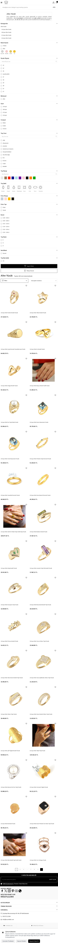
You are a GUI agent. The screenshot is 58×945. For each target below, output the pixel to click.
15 (2, 71)
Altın (3, 48)
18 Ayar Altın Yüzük (6, 32)
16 (2, 80)
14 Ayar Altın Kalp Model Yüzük (9, 568)
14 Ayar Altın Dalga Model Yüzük (9, 385)
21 (2, 91)
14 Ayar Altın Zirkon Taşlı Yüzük (9, 714)
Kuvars (3, 160)
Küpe (3, 207)
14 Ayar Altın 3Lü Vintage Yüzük (38, 860)
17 (2, 77)
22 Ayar (4, 112)
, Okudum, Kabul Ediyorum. (14, 884)
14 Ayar (4, 106)
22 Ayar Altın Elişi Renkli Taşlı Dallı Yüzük (11, 860)
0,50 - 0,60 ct (5, 220)
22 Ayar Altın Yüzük (6, 35)
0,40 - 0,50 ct (5, 218)
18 (2, 85)
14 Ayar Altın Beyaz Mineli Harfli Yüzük (39, 385)
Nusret (3, 253)
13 (2, 65)
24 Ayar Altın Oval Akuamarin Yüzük (10, 458)
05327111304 (7, 896)
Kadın (3, 125)
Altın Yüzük (3, 26)
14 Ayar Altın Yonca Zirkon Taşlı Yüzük (39, 641)
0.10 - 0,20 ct (5, 226)
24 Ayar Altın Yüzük (6, 38)
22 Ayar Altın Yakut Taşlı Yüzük (37, 750)
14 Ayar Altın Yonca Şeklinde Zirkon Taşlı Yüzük (42, 677)
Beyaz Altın (2, 52)
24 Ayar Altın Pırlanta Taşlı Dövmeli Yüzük (40, 458)
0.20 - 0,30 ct (5, 229)
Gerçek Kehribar (6, 152)
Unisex (3, 128)
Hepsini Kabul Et (34, 941)
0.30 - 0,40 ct (5, 232)
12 (2, 68)
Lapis (3, 163)
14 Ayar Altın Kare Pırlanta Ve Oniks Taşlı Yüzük (42, 823)
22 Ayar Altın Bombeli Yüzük (8, 823)
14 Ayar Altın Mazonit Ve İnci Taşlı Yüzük (11, 787)
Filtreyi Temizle (29, 271)
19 (2, 82)
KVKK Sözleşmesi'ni (8, 883)
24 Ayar (4, 115)
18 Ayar (4, 109)
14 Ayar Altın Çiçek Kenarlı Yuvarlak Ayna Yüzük (13, 349)
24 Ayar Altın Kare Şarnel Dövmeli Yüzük (40, 495)
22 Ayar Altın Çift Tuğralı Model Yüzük (10, 750)
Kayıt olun (52, 879)
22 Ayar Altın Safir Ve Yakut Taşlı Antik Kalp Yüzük (13, 531)
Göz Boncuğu (5, 154)
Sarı (14, 52)
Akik (3, 140)
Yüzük (3, 210)
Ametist (4, 146)
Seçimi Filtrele (29, 266)
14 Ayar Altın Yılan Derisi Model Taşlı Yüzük (12, 677)
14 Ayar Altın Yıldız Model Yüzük (38, 312)
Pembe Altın (6, 52)
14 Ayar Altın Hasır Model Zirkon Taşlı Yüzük (41, 714)
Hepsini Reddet (21, 941)
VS (2, 261)
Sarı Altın (10, 52)
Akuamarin (4, 143)
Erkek (3, 123)
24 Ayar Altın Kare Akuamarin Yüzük (39, 422)
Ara (54, 7)
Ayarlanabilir (5, 74)
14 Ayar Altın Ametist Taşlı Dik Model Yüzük (41, 568)
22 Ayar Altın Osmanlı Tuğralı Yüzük (39, 787)
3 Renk (3, 45)
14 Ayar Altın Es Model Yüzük (37, 349)
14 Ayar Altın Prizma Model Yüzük (9, 641)
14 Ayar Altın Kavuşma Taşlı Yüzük (9, 604)
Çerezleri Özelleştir (8, 941)
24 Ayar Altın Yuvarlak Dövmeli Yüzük (10, 495)
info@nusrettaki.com (8, 919)
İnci (2, 157)
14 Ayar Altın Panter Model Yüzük (9, 312)
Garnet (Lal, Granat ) (7, 149)
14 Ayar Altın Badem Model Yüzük (38, 531)
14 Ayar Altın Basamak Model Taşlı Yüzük (40, 604)
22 (2, 88)
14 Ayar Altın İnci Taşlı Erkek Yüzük (9, 422)
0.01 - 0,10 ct (5, 223)
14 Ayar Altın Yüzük (6, 29)
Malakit (4, 166)
